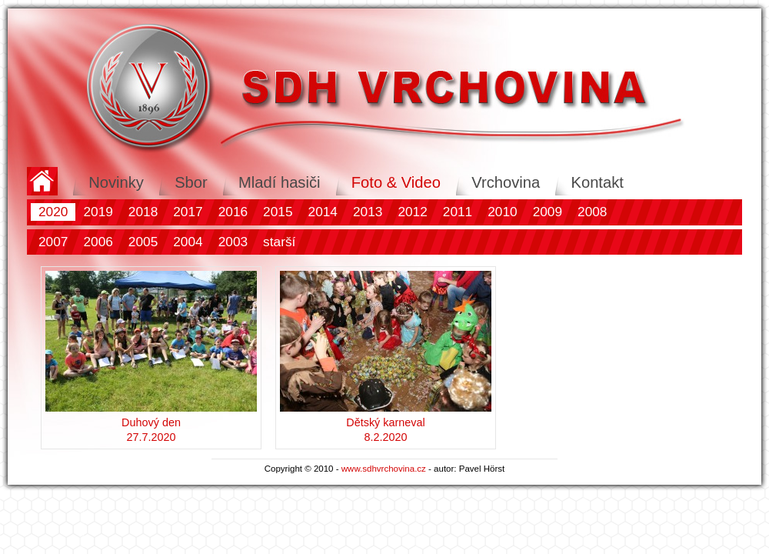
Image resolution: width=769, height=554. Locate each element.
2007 (53, 241)
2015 (277, 211)
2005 (143, 241)
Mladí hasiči (279, 182)
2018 (143, 211)
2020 (53, 211)
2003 (233, 241)
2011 (457, 211)
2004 (187, 241)
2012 (412, 211)
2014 (323, 211)
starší (279, 241)
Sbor (191, 182)
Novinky (116, 182)
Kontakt (597, 182)
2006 (97, 241)
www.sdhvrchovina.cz (383, 468)
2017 (187, 211)
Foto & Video (396, 182)
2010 (502, 211)
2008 (592, 211)
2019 (97, 211)
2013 (367, 211)
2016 (233, 211)
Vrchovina (505, 182)
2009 (547, 211)
